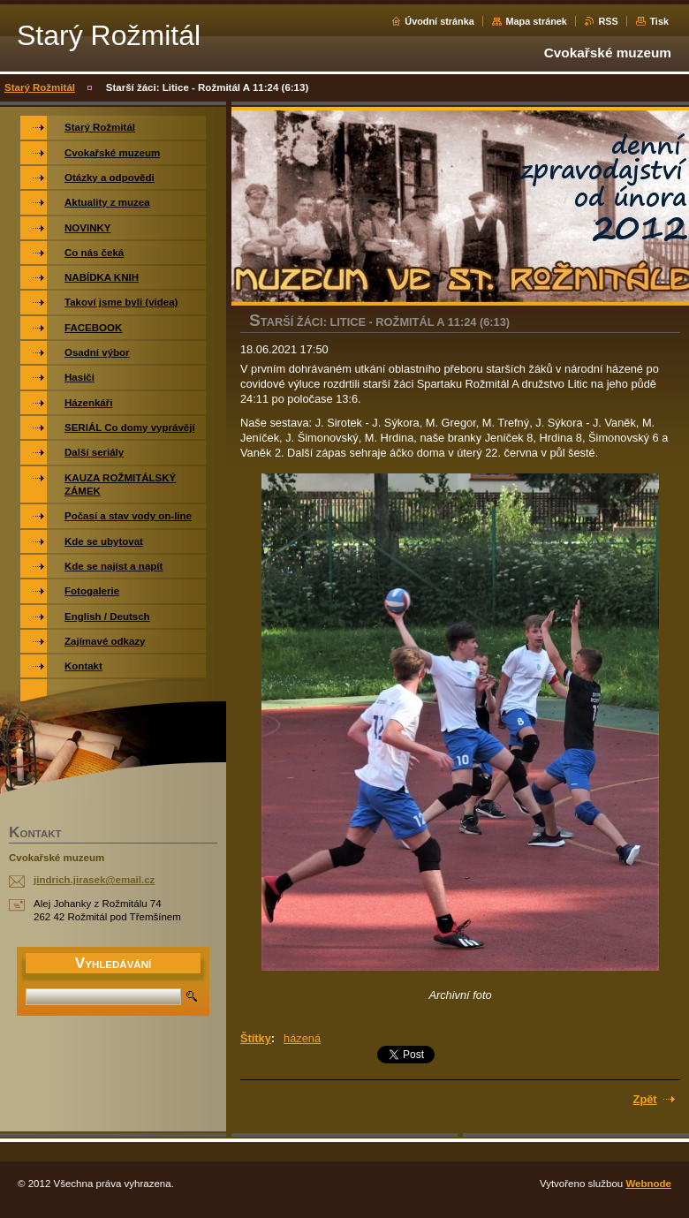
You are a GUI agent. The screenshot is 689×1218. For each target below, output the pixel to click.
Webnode (648, 1183)
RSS (607, 21)
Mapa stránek (536, 21)
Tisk (659, 21)
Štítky (255, 1038)
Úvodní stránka (439, 21)
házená (302, 1038)
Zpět (645, 1099)
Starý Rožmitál (39, 87)
